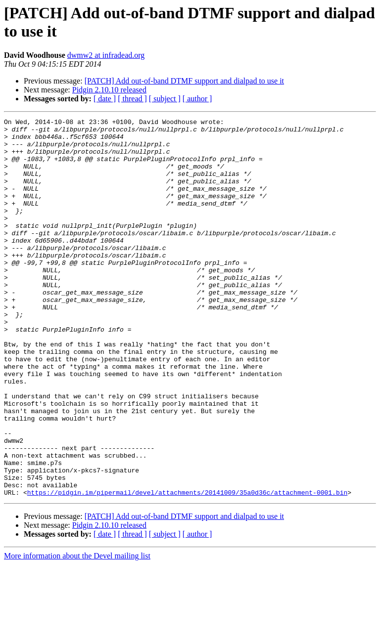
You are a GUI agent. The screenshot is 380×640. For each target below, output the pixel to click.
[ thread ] (132, 98)
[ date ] (105, 98)
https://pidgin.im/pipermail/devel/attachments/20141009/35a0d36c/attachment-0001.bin (187, 567)
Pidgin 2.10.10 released (109, 89)
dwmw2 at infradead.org (106, 55)
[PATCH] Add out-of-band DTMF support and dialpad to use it (184, 81)
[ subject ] (165, 98)
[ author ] (197, 98)
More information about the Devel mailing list (77, 631)
